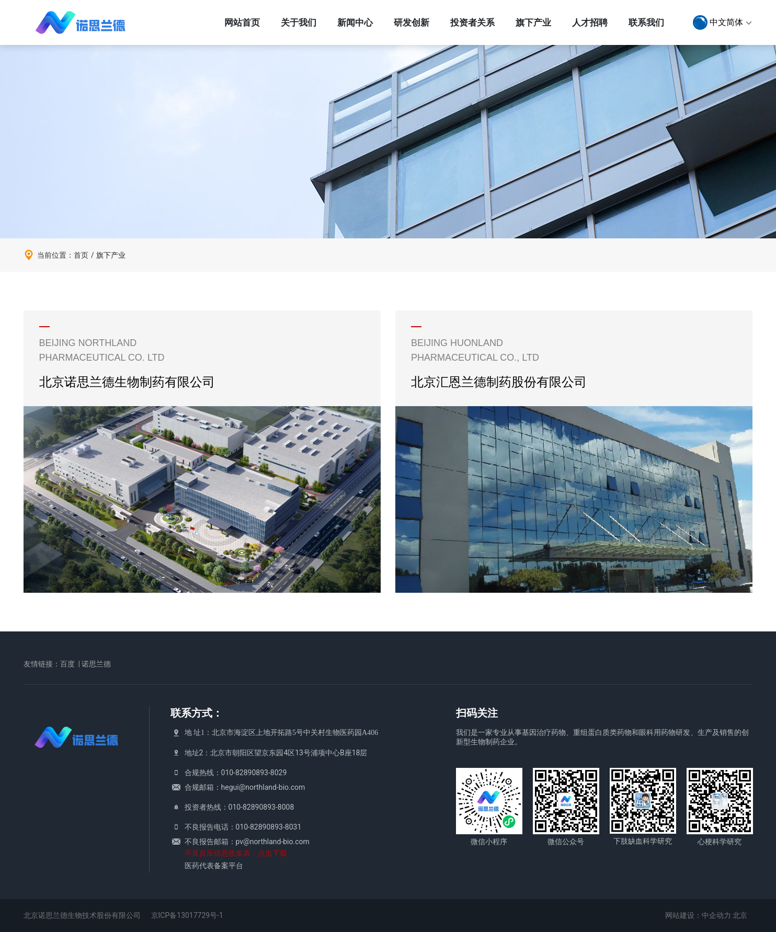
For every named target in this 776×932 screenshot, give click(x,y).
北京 (740, 915)
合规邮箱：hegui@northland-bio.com (245, 787)
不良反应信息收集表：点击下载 (236, 853)
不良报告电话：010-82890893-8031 (243, 827)
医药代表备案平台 (214, 865)
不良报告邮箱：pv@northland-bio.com (247, 841)
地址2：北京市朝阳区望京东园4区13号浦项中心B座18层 (276, 753)
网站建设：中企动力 (698, 915)
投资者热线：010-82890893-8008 (239, 807)
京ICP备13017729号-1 (187, 915)
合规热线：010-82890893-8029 (236, 772)
